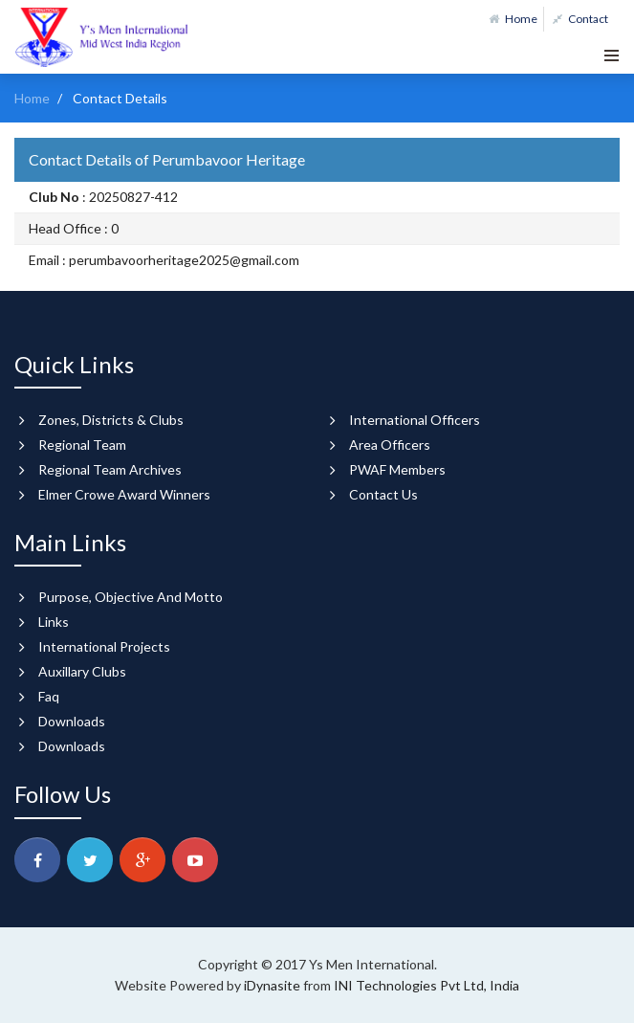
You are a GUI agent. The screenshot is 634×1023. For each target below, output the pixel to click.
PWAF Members (397, 469)
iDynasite (273, 985)
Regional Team (82, 444)
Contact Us (383, 494)
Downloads (71, 721)
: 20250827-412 (103, 197)
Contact (580, 18)
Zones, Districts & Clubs (111, 419)
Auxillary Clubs (82, 671)
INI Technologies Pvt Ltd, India (426, 985)
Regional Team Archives (110, 469)
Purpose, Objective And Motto (130, 597)
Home (513, 18)
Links (53, 621)
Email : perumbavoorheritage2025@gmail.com (164, 260)
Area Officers (389, 444)
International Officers (414, 419)
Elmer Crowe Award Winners (124, 494)
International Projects (104, 646)
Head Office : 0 (74, 228)
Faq (48, 696)
